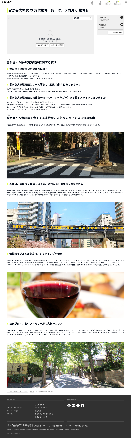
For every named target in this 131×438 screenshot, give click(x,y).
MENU (126, 3)
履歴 (100, 3)
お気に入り (108, 3)
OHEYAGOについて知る (15, 408)
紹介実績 (10, 414)
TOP (8, 405)
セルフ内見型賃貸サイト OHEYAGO (17, 392)
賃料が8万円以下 (29, 92)
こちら (37, 79)
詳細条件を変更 (42, 45)
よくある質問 (39, 405)
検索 (92, 3)
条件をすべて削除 (57, 45)
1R (8, 92)
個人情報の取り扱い (42, 408)
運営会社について (41, 417)
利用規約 (38, 411)
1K (11, 92)
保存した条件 (117, 3)
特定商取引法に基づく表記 (44, 414)
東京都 (32, 392)
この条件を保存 (115, 32)
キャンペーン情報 (12, 411)
